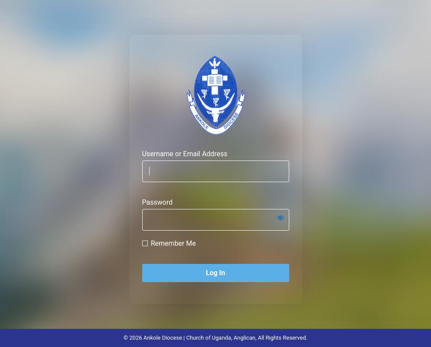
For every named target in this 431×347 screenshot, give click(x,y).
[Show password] (280, 217)
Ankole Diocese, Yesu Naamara (215, 95)
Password (157, 202)
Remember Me (173, 243)
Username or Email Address (184, 154)
